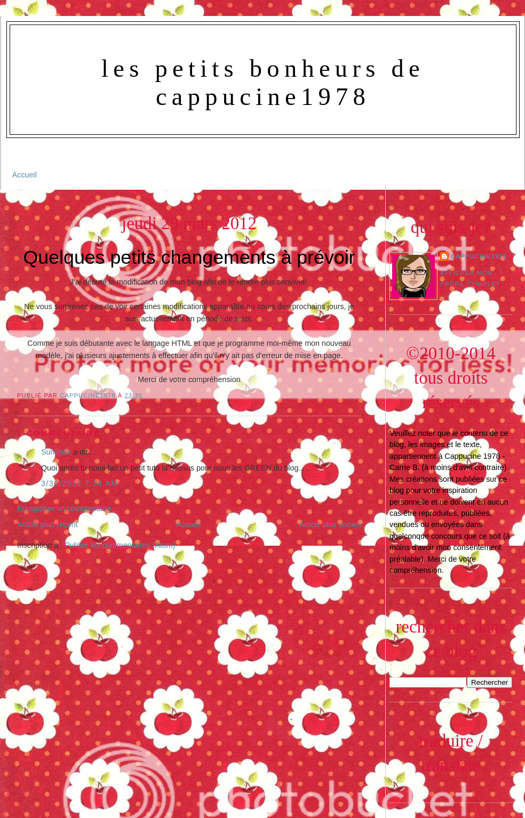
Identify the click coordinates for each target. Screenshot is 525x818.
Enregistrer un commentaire (64, 508)
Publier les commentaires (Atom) (120, 545)
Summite (56, 452)
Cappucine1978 (89, 395)
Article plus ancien (330, 524)
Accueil (24, 175)
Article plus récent (47, 524)
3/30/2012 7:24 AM (79, 483)
